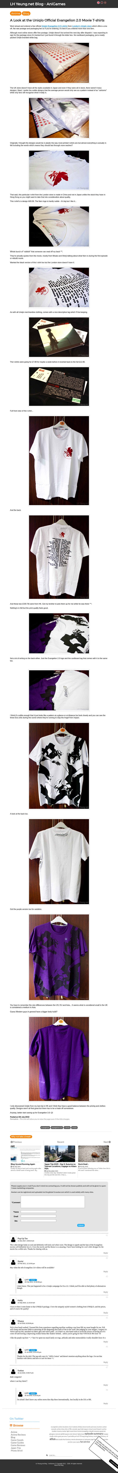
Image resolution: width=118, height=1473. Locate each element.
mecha (73, 1439)
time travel (77, 1431)
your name (76, 1442)
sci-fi (79, 1436)
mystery (99, 1427)
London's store (82, 26)
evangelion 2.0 (57, 1127)
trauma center (61, 1431)
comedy (74, 1429)
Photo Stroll (17, 1450)
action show (61, 1429)
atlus (52, 1439)
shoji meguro (84, 1429)
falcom (75, 1434)
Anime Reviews (18, 1434)
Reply (106, 1253)
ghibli (62, 1434)
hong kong (84, 1436)
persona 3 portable (68, 1436)
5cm (70, 1427)
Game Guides (17, 1442)
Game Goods (17, 1440)
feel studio (59, 1439)
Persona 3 (97, 1439)
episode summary (94, 1433)
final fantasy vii (103, 1436)
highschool (80, 1434)
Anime (15, 13)
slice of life (68, 1429)
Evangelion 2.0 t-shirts (54, 26)
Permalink (14, 1119)
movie (96, 1436)
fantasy (90, 1436)
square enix (68, 1434)
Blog (26, 13)
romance (97, 1431)
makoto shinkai (77, 1427)
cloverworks (87, 1427)
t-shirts (67, 1127)
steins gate (57, 1436)
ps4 (75, 1436)
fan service (85, 1442)
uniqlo (74, 1127)
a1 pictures (86, 1439)
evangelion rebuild (87, 1431)
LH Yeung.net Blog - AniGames (37, 4)
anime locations (63, 1427)
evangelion (45, 1127)
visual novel (93, 1429)
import (99, 1429)
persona (93, 1427)
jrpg (92, 1439)
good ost (103, 1431)
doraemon (79, 1439)
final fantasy (67, 1439)
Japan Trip (16, 1448)
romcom (58, 1434)
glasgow (52, 1434)
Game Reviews (18, 1445)
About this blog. (59, 1465)
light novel (70, 1431)
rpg (79, 1429)
